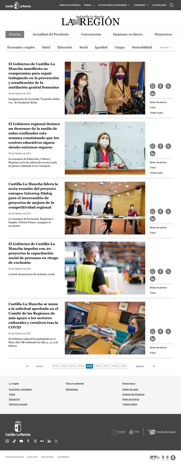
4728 (114, 366)
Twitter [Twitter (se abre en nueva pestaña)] (35, 441)
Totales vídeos (129, 404)
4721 (55, 366)
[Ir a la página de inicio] (18, 5)
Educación (64, 47)
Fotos (153, 107)
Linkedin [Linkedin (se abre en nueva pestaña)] (49, 441)
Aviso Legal (32, 457)
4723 (72, 366)
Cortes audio (156, 112)
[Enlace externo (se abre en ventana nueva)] (162, 457)
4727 (106, 366)
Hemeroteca (163, 34)
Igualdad (101, 47)
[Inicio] (45, 428)
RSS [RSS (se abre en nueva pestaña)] (56, 441)
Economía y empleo (21, 47)
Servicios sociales (18, 404)
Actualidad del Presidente (51, 34)
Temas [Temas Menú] (87, 5)
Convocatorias (91, 34)
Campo (120, 47)
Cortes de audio (130, 389)
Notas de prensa (158, 102)
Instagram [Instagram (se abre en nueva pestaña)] (7, 441)
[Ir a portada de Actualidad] (90, 21)
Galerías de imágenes (133, 394)
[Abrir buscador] (171, 5)
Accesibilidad (63, 457)
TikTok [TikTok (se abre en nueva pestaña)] (14, 441)
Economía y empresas (20, 389)
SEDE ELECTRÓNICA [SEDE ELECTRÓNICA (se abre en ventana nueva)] (70, 5)
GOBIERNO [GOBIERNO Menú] (139, 5)
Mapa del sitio (47, 457)
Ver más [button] (164, 47)
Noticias (15, 34)
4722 (64, 366)
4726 (98, 366)
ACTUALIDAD (159, 5)
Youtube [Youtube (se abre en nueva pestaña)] (21, 441)
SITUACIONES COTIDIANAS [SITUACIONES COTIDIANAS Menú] (112, 5)
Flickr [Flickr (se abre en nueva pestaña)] (42, 441)
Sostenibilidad (142, 47)
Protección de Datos (15, 457)
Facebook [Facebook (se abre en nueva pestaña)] (28, 441)
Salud (46, 47)
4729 (123, 366)
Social (83, 47)
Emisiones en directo (128, 34)
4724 (81, 366)
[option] (21, 47)
